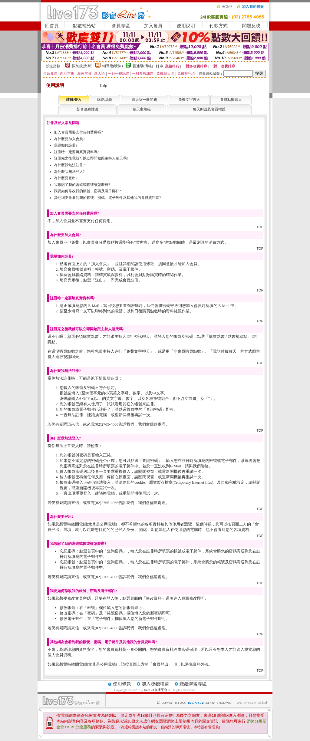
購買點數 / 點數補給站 (228, 336)
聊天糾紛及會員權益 (209, 109)
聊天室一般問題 (144, 99)
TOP (260, 227)
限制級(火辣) (82, 66)
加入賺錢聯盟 (155, 683)
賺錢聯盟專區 (193, 683)
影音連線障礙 (87, 109)
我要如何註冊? (65, 145)
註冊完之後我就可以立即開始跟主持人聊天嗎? (91, 158)
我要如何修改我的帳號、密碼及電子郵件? (87, 191)
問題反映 (251, 25)
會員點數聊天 (231, 99)
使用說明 (186, 25)
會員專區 (121, 25)
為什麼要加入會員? (69, 139)
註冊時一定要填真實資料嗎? (76, 152)
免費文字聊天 (189, 99)
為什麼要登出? (65, 178)
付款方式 (218, 25)
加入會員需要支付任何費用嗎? (78, 132)
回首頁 (52, 25)
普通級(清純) (143, 66)
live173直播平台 (155, 690)
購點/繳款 (105, 99)
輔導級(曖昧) (112, 66)
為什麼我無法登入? (69, 172)
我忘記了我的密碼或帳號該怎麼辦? (82, 185)
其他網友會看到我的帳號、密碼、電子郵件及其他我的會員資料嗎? (107, 198)
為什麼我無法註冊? (69, 165)
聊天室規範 (142, 109)
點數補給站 (84, 25)
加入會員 (153, 25)
